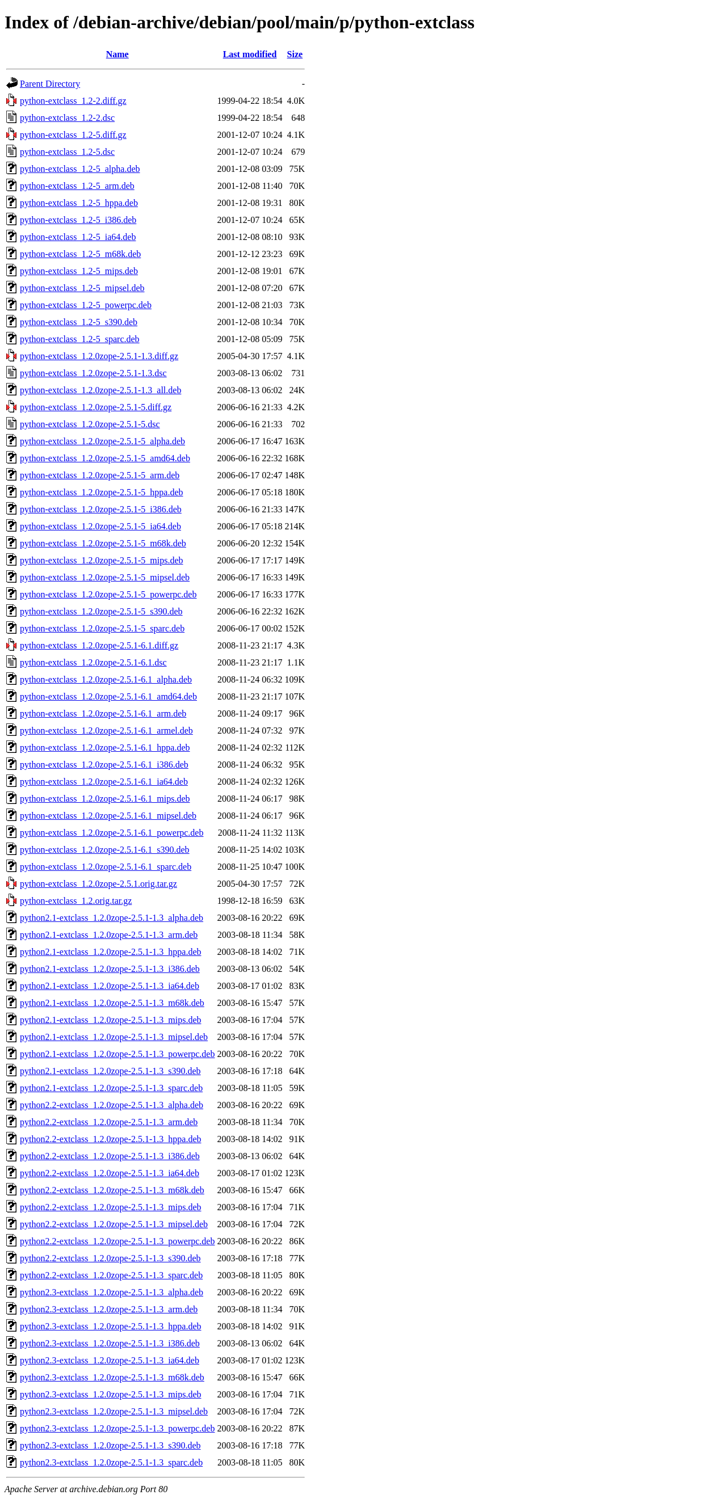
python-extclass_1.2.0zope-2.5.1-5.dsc (90, 424)
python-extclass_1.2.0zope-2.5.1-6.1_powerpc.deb (111, 832)
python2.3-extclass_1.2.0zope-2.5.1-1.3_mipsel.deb (114, 1411)
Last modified (250, 54)
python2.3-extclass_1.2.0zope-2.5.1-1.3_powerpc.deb (117, 1428)
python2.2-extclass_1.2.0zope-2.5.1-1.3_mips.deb (111, 1207)
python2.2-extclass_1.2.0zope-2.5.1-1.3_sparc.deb (111, 1275)
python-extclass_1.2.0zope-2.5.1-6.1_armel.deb (106, 730)
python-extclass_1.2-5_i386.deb (78, 220)
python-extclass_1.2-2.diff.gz (73, 101)
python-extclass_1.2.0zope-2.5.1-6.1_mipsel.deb (108, 815)
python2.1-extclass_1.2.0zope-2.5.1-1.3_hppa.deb (110, 952)
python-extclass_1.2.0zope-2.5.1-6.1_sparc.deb (105, 866)
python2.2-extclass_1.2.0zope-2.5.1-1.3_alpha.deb (111, 1105)
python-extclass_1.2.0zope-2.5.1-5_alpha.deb (102, 441)
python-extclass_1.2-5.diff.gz (73, 135)
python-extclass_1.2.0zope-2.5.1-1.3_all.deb (100, 390)
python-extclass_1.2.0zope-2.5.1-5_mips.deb (101, 560)
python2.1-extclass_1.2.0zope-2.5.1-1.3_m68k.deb (112, 1003)
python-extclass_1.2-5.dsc (67, 152)
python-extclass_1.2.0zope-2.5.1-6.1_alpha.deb (106, 679)
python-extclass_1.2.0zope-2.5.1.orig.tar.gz (98, 884)
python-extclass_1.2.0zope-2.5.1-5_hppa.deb (101, 492)
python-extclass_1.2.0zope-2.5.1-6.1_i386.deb (104, 764)
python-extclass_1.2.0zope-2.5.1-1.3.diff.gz (99, 356)
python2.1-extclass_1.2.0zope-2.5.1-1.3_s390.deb (110, 1071)
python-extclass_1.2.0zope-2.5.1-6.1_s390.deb (105, 849)
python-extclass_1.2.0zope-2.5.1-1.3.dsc (93, 373)
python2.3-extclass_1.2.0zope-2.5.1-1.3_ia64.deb (109, 1360)
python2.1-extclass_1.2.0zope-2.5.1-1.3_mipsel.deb (114, 1037)
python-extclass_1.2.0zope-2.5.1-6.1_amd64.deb (108, 696)
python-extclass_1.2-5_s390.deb (78, 322)
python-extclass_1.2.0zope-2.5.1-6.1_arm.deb (103, 713)
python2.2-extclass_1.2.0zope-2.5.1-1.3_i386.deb (110, 1156)
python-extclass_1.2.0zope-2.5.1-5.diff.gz (95, 407)
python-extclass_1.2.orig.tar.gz (76, 901)
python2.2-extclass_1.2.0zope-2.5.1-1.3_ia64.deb (109, 1173)
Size (295, 54)
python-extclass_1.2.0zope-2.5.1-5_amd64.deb (105, 458)
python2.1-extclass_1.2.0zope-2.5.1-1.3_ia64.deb (109, 986)
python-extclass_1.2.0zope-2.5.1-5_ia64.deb (100, 526)
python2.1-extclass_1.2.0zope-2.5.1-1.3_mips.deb (111, 1020)
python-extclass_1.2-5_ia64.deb (78, 237)
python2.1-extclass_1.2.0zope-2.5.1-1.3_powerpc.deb (117, 1054)
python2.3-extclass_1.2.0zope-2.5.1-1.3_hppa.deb (110, 1326)
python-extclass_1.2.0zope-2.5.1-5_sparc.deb (102, 628)
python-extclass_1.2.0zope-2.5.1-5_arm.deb (99, 475)
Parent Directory (50, 84)
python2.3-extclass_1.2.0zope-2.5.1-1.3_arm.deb (109, 1309)
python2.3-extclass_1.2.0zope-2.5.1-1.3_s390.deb (110, 1445)
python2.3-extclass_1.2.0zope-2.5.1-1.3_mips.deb (111, 1394)
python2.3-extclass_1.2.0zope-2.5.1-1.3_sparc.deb (111, 1462)
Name (117, 54)
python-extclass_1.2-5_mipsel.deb (82, 288)
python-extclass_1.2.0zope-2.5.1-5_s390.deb (101, 611)
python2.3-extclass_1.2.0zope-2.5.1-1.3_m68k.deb (112, 1377)
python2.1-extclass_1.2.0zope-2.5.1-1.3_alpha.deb (111, 918)
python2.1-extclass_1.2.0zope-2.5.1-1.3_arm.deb (109, 935)
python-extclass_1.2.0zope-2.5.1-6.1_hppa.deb (105, 747)
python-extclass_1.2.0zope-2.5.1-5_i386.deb (101, 509)
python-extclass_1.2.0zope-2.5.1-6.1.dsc (93, 662)
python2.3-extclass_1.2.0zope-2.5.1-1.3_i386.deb (110, 1343)
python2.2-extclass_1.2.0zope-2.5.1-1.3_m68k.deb (112, 1190)
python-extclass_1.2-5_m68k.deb (80, 254)
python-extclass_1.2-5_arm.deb (77, 186)
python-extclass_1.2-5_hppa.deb (79, 203)
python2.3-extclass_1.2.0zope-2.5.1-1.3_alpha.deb (111, 1292)
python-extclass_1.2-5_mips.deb (79, 271)
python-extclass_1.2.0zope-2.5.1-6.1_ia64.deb (104, 781)
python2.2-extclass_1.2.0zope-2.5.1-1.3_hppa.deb (110, 1139)
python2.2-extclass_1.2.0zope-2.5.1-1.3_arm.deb (109, 1122)
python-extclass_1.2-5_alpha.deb (80, 169)
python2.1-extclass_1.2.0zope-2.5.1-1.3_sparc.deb (111, 1088)
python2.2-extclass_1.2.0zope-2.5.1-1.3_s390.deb (110, 1258)
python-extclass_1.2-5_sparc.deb (80, 339)
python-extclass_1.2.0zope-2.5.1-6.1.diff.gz (99, 645)
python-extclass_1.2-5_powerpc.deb (86, 305)
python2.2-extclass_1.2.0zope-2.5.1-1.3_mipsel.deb (114, 1224)
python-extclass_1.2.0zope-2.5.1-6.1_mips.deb (105, 798)
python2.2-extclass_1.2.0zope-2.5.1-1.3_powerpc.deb (117, 1241)
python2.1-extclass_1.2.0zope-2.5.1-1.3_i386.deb (110, 969)
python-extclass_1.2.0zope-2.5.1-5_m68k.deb (103, 543)
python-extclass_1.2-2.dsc (67, 118)
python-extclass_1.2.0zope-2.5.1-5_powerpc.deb (108, 594)
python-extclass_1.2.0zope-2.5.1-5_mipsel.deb (105, 577)
